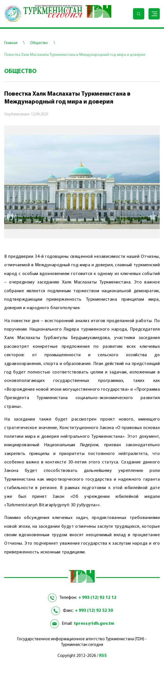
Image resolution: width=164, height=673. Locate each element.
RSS (103, 656)
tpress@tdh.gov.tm (94, 623)
